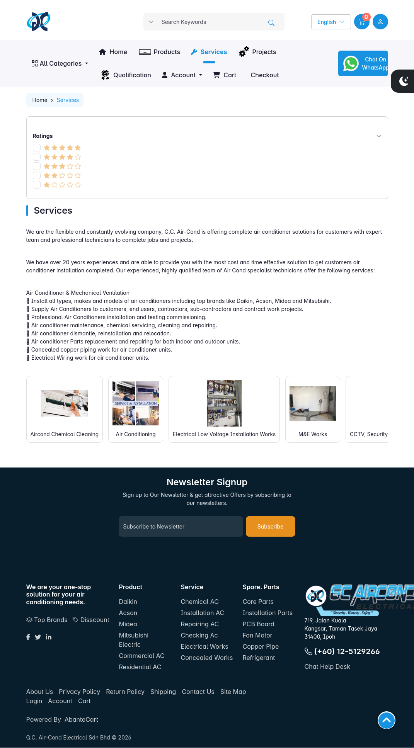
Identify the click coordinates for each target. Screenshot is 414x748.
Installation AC (202, 613)
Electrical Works (204, 647)
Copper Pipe (260, 647)
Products (159, 52)
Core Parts (257, 602)
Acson (128, 613)
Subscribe (270, 527)
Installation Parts (267, 613)
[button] (362, 21)
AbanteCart (81, 720)
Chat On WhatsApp (365, 63)
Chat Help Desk (327, 667)
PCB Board (258, 624)
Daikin (128, 602)
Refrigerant (258, 658)
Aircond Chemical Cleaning (66, 409)
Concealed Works (207, 658)
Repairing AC (200, 624)
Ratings (207, 136)
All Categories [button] (57, 63)
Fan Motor (257, 635)
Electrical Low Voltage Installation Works (228, 409)
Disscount (90, 620)
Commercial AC (142, 656)
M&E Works (318, 409)
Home (113, 52)
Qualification (125, 75)
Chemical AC (199, 602)
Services (209, 52)
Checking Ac (199, 635)
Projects (257, 52)
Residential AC (140, 667)
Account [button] (179, 75)
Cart (224, 75)
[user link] (380, 21)
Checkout (264, 75)
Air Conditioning (138, 409)
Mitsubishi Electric (134, 640)
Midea (128, 624)
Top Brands (47, 620)
